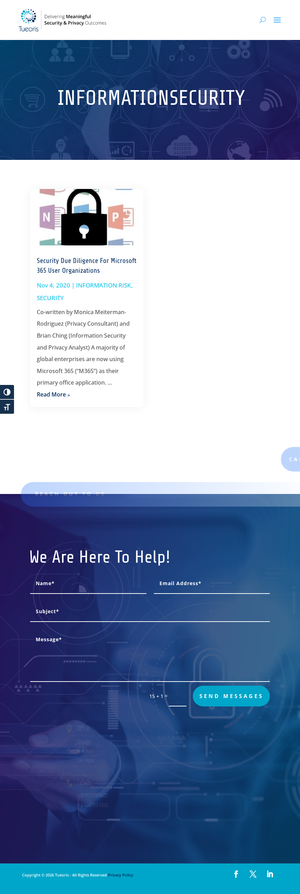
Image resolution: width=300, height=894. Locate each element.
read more (51, 394)
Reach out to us (75, 493)
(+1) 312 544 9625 (96, 795)
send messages (231, 695)
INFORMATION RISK (103, 285)
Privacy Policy (120, 875)
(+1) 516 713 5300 (96, 805)
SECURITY (50, 298)
